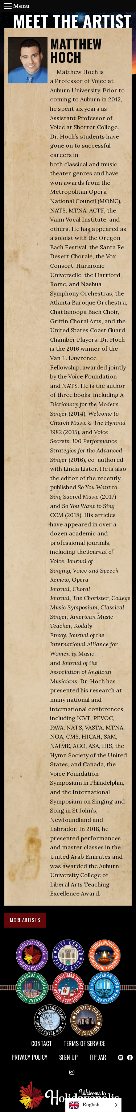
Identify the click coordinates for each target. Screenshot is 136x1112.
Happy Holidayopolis (34, 948)
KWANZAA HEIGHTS (34, 981)
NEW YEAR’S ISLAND (50, 1016)
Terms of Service (84, 1043)
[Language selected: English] (93, 1105)
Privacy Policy (30, 1057)
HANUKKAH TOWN (107, 981)
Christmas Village (71, 981)
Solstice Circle (87, 1013)
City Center (67, 948)
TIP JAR (97, 1057)
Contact (41, 1043)
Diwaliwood (107, 946)
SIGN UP (68, 1057)
